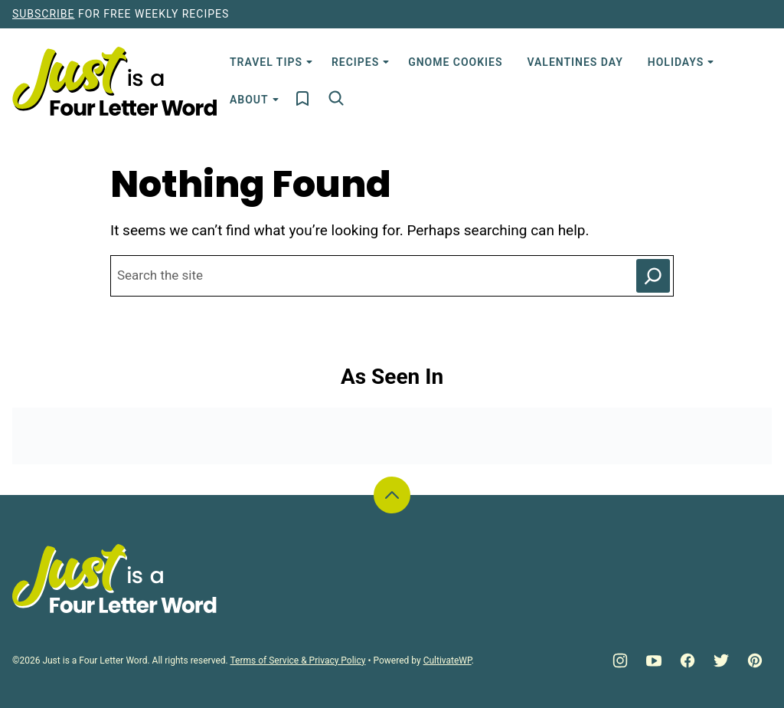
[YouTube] (654, 660)
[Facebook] (687, 660)
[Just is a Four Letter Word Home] (114, 81)
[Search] (336, 98)
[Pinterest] (755, 660)
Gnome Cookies (455, 62)
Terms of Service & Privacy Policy (297, 660)
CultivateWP (447, 660)
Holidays (676, 62)
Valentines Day (574, 62)
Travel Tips (266, 62)
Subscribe (43, 14)
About (249, 99)
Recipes (355, 62)
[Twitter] (721, 660)
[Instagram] (620, 660)
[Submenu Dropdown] (309, 62)
